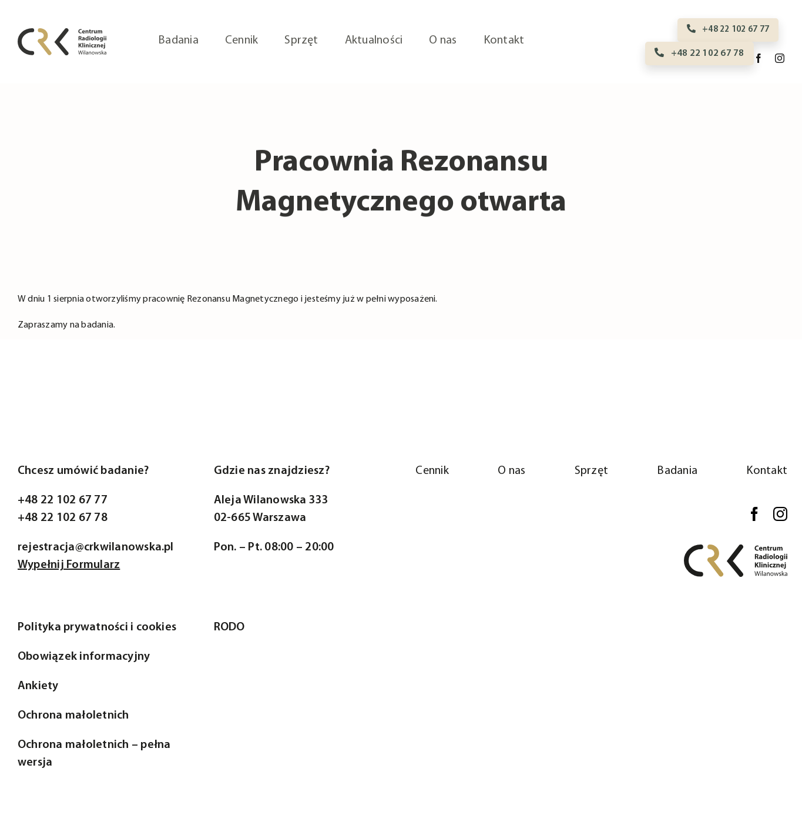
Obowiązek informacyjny (84, 657)
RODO (229, 627)
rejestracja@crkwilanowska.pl (96, 547)
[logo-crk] (62, 33)
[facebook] (758, 58)
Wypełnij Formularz (69, 565)
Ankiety (38, 686)
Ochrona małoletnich (73, 716)
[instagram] (779, 58)
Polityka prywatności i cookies (97, 627)
